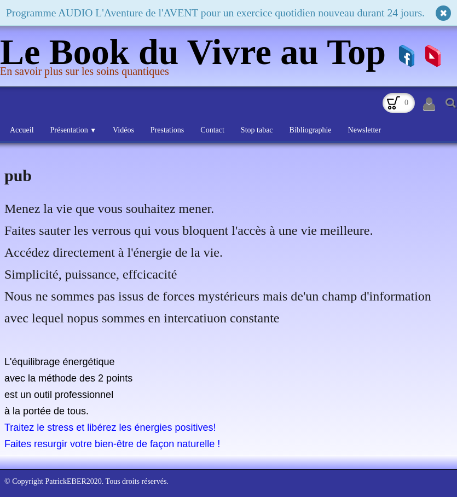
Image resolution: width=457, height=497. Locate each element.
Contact (212, 130)
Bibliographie (311, 130)
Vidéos (123, 130)
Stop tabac (257, 130)
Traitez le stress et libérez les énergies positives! (110, 427)
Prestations (167, 130)
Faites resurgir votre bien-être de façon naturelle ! (112, 443)
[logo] (197, 57)
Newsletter (364, 130)
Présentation (73, 130)
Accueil (22, 130)
